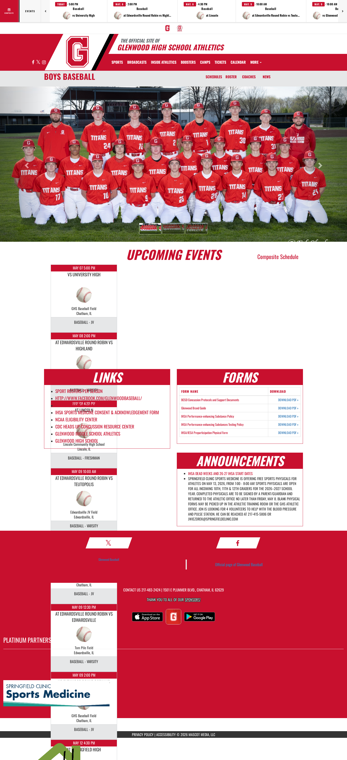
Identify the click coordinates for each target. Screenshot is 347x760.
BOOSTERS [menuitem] (188, 62)
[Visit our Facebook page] (33, 62)
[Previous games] (45, 11)
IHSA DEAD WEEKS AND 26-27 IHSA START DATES (220, 473)
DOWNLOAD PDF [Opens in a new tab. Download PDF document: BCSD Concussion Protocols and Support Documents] (288, 400)
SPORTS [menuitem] (117, 62)
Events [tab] (30, 11)
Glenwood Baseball (108, 559)
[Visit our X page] (38, 62)
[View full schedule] (9, 11)
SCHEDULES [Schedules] (214, 77)
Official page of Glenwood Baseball (239, 564)
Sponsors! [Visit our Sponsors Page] (192, 599)
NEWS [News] (266, 77)
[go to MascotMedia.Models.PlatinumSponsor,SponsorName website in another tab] (173, 693)
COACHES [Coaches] (249, 77)
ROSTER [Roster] (231, 77)
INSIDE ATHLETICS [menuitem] (163, 62)
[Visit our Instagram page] (44, 62)
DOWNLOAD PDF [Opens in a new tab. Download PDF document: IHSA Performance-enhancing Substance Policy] (288, 416)
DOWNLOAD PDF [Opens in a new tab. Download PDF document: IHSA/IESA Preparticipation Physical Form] (288, 432)
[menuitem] (167, 28)
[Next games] (342, 11)
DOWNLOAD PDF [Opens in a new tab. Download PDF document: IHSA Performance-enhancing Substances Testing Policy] (288, 424)
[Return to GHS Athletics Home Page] (77, 51)
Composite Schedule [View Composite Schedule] (278, 256)
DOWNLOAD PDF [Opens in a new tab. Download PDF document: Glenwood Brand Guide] (288, 408)
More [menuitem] (256, 62)
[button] (78, 11)
